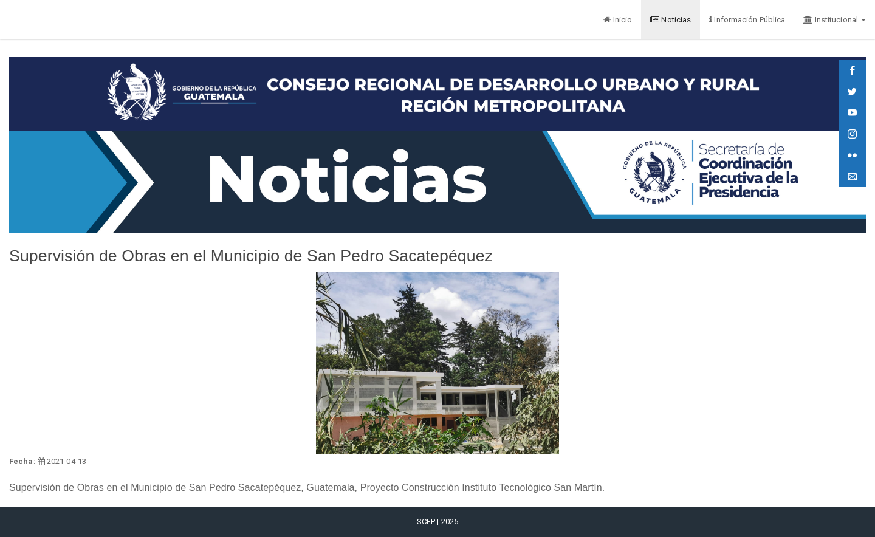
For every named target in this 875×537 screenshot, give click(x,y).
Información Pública (747, 19)
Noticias (670, 19)
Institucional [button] (834, 19)
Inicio (617, 19)
